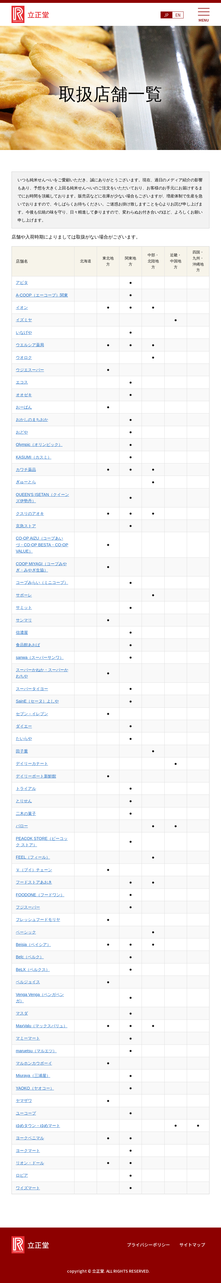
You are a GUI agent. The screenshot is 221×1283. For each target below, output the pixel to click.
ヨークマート (28, 1150)
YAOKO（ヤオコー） (35, 1088)
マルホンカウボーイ (34, 1063)
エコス (22, 382)
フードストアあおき (34, 882)
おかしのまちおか (32, 419)
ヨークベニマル (30, 1138)
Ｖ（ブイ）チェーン (34, 869)
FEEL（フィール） (33, 857)
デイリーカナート (32, 763)
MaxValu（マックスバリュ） (41, 1026)
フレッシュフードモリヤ (38, 919)
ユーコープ (26, 1113)
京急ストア (26, 526)
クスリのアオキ (30, 513)
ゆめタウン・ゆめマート (38, 1125)
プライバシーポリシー (148, 1245)
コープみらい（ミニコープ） (42, 582)
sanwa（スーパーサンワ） (40, 657)
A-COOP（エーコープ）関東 (42, 295)
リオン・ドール (30, 1163)
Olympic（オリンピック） (39, 444)
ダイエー (24, 726)
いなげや (24, 332)
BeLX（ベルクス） (33, 969)
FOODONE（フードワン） (40, 894)
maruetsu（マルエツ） (36, 1051)
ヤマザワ (24, 1100)
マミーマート (28, 1038)
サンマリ (24, 620)
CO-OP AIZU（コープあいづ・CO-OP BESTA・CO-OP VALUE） (42, 544)
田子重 (22, 751)
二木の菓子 (26, 813)
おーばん (24, 407)
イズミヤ (24, 320)
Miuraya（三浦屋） (33, 1075)
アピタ (22, 282)
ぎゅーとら (26, 482)
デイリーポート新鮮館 (36, 776)
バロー (22, 826)
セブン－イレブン (32, 713)
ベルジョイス (28, 982)
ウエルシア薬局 (30, 345)
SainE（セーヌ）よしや (37, 701)
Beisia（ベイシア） (33, 944)
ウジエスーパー (30, 370)
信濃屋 (22, 632)
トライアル (26, 788)
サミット (24, 607)
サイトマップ (192, 1245)
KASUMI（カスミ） (34, 457)
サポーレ (24, 595)
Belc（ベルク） (30, 957)
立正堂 (30, 14)
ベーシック (26, 932)
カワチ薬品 (26, 469)
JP (166, 15)
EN (178, 15)
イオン (22, 307)
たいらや (24, 738)
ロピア (22, 1175)
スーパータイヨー (32, 688)
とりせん (24, 801)
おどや (22, 432)
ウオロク (24, 357)
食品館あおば (28, 645)
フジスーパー (28, 907)
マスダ (22, 1013)
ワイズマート (28, 1188)
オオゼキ (24, 395)
